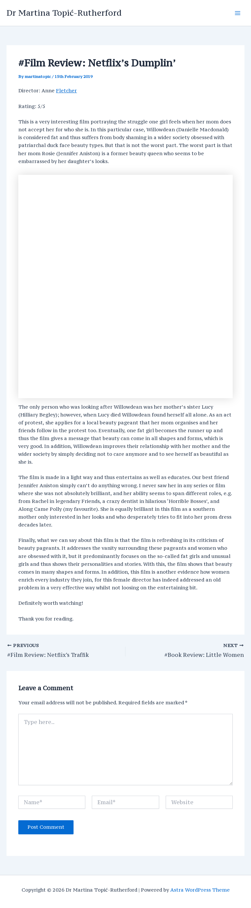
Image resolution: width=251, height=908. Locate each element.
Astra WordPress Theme (200, 890)
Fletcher (66, 90)
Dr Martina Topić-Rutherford (64, 13)
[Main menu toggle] (237, 13)
